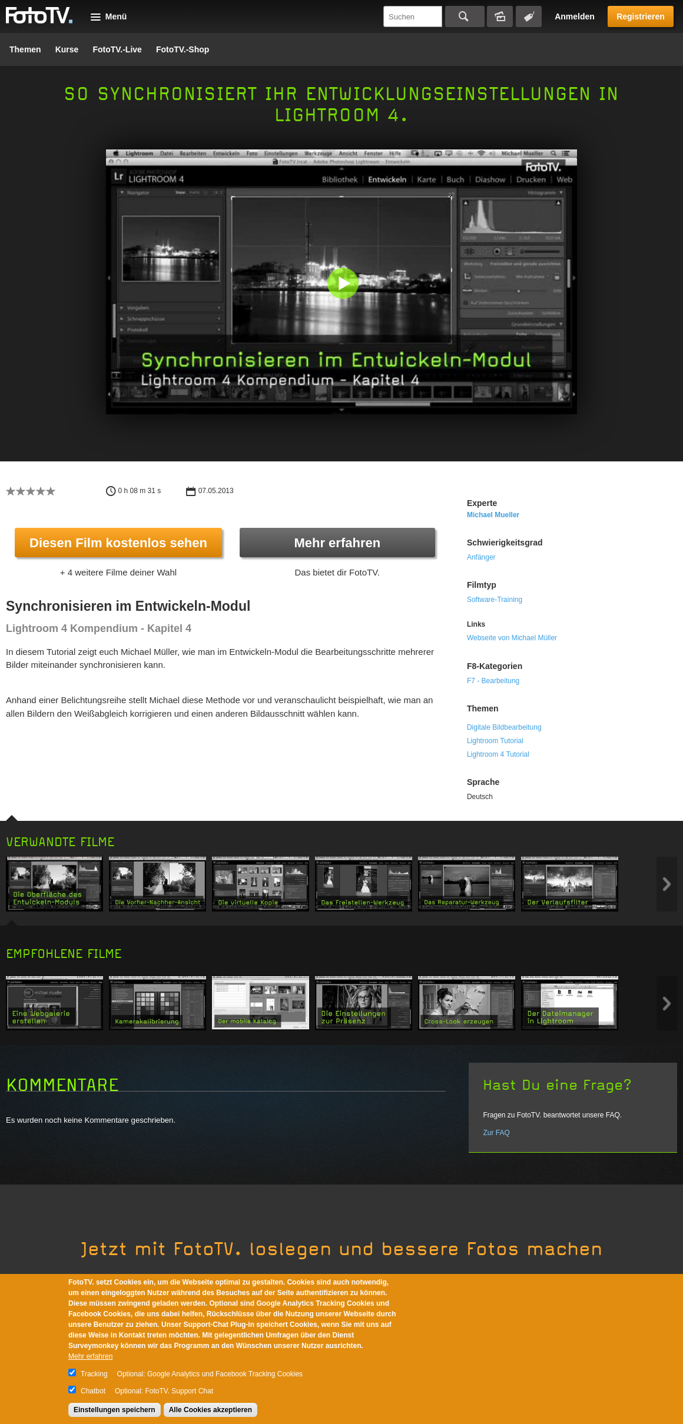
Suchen (465, 16)
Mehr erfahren (337, 542)
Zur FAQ (496, 1133)
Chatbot (93, 1391)
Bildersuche (500, 16)
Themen (25, 49)
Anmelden (575, 16)
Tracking (94, 1374)
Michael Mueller (493, 515)
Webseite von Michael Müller (512, 638)
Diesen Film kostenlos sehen (118, 542)
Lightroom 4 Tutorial (498, 754)
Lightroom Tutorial (495, 741)
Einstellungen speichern (114, 1410)
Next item (667, 884)
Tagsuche (529, 16)
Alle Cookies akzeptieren (210, 1410)
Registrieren (640, 16)
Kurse (67, 49)
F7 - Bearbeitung (493, 681)
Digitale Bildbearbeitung (504, 727)
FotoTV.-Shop (182, 49)
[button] (344, 284)
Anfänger (481, 557)
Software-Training (494, 599)
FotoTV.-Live (117, 49)
